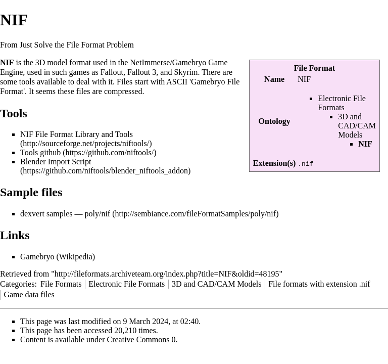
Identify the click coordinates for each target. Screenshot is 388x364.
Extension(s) (274, 163)
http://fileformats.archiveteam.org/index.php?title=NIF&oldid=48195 (167, 273)
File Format (314, 68)
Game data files (29, 294)
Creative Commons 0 (141, 339)
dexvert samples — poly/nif (65, 213)
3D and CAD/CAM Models (357, 125)
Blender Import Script (55, 161)
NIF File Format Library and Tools (76, 134)
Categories (17, 284)
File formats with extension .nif (319, 284)
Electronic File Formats (342, 103)
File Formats (60, 284)
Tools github (40, 152)
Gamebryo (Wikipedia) (57, 256)
